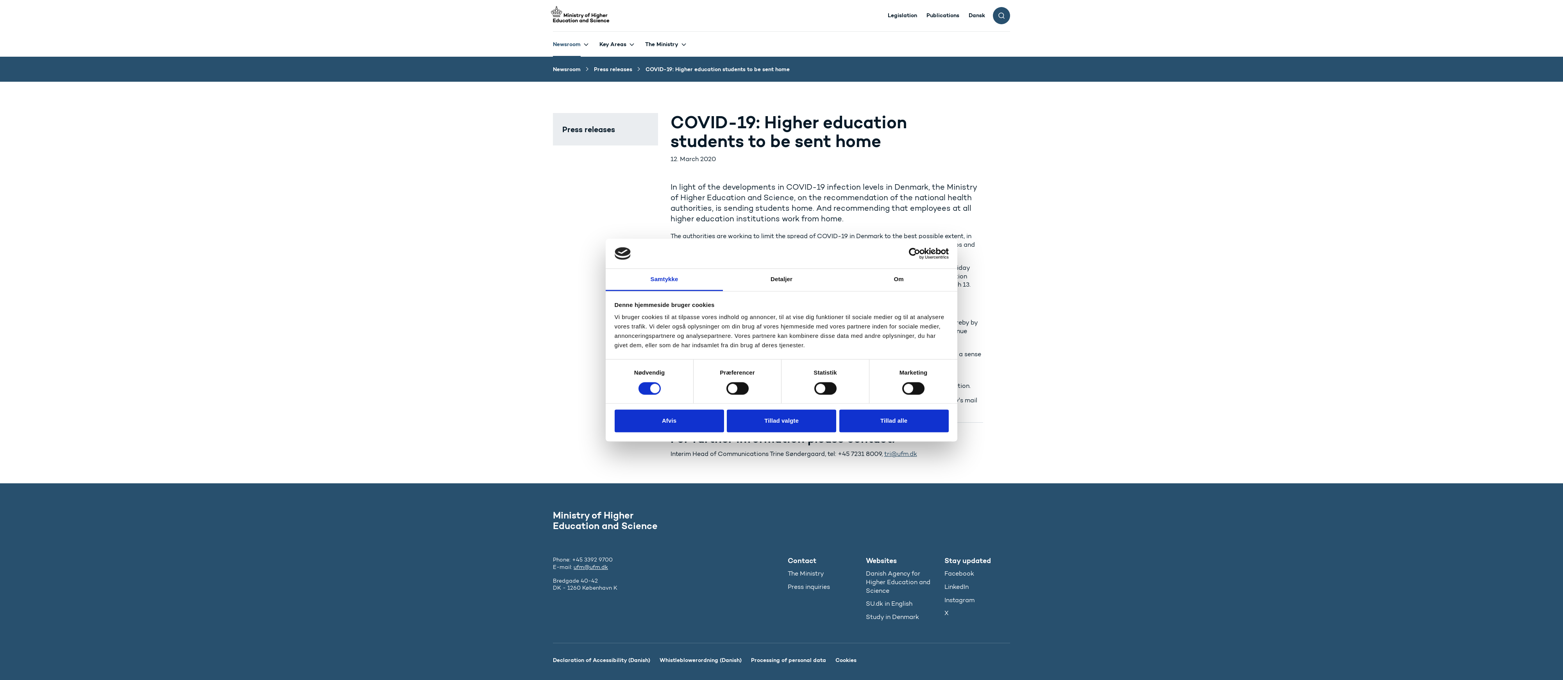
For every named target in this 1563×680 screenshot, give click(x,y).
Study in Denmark (892, 617)
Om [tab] (898, 279)
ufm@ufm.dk (591, 567)
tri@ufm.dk (900, 454)
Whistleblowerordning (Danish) (701, 660)
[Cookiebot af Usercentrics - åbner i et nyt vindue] (914, 253)
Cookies (846, 660)
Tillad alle (893, 421)
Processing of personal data (788, 660)
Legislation (902, 15)
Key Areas (612, 44)
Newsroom (567, 44)
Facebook (959, 573)
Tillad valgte (781, 421)
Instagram (959, 600)
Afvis (669, 421)
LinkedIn (956, 586)
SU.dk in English (889, 603)
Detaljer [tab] (781, 279)
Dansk (977, 15)
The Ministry (661, 44)
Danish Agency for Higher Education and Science (898, 582)
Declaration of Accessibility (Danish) (601, 660)
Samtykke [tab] (664, 279)
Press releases (588, 129)
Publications (942, 15)
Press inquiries (809, 586)
